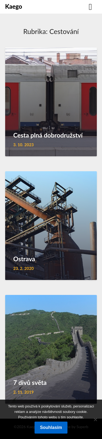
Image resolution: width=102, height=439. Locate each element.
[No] (95, 419)
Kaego (13, 6)
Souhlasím (51, 427)
